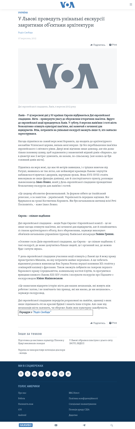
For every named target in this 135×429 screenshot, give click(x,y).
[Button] (97, 45)
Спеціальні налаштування (82, 404)
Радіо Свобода (25, 33)
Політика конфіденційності (83, 398)
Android (22, 415)
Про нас (22, 393)
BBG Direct (74, 393)
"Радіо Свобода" (42, 312)
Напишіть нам (25, 404)
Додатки (73, 415)
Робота (21, 398)
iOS (20, 410)
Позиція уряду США (79, 410)
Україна (23, 12)
